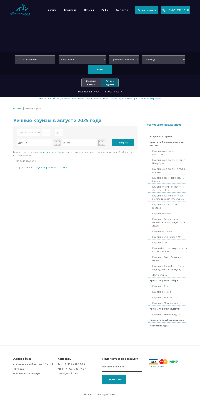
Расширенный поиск (88, 91)
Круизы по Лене (160, 286)
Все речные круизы (161, 136)
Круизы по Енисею (161, 292)
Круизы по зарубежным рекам (167, 320)
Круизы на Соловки (162, 231)
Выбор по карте (113, 91)
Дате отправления (46, 167)
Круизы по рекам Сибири (164, 280)
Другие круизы (159, 275)
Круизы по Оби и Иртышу (165, 303)
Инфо (104, 10)
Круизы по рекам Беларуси (165, 309)
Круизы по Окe (160, 242)
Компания (70, 10)
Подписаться (114, 379)
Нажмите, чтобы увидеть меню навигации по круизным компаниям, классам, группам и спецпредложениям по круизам (100, 98)
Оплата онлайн (156, 366)
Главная (52, 10)
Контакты (122, 10)
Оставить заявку (147, 10)
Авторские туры (159, 325)
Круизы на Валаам (161, 213)
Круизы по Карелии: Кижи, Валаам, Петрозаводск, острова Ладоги (168, 222)
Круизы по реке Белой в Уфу (167, 237)
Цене (64, 167)
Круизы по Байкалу (162, 297)
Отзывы (89, 10)
